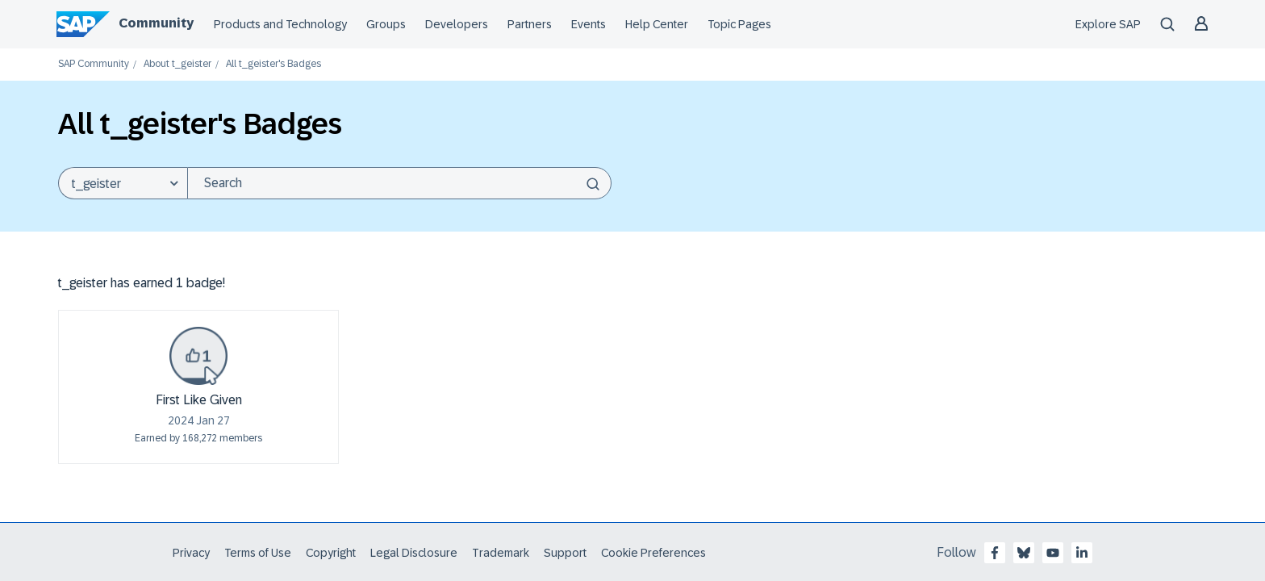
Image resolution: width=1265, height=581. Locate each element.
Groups (386, 24)
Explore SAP (1108, 24)
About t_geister (177, 64)
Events (588, 24)
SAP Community (93, 64)
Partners (529, 24)
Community (156, 23)
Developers (456, 24)
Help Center (656, 24)
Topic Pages (739, 24)
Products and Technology (280, 24)
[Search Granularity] (122, 183)
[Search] (399, 183)
